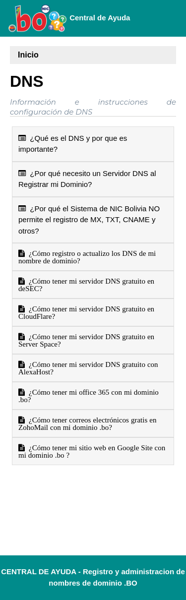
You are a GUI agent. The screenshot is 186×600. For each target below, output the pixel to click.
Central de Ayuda (69, 18)
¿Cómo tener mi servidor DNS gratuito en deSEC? (86, 284)
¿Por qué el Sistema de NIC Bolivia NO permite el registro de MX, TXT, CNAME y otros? (89, 219)
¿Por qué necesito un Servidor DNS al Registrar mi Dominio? (87, 179)
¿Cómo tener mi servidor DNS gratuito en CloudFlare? (86, 312)
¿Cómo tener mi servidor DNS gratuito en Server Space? (86, 340)
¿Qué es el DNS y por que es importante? (72, 144)
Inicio (28, 55)
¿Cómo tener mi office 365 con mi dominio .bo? (88, 395)
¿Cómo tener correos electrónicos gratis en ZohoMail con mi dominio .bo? (87, 423)
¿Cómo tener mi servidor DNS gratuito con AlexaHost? (88, 367)
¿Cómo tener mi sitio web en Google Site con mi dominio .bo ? (91, 451)
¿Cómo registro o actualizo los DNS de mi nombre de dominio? (87, 256)
